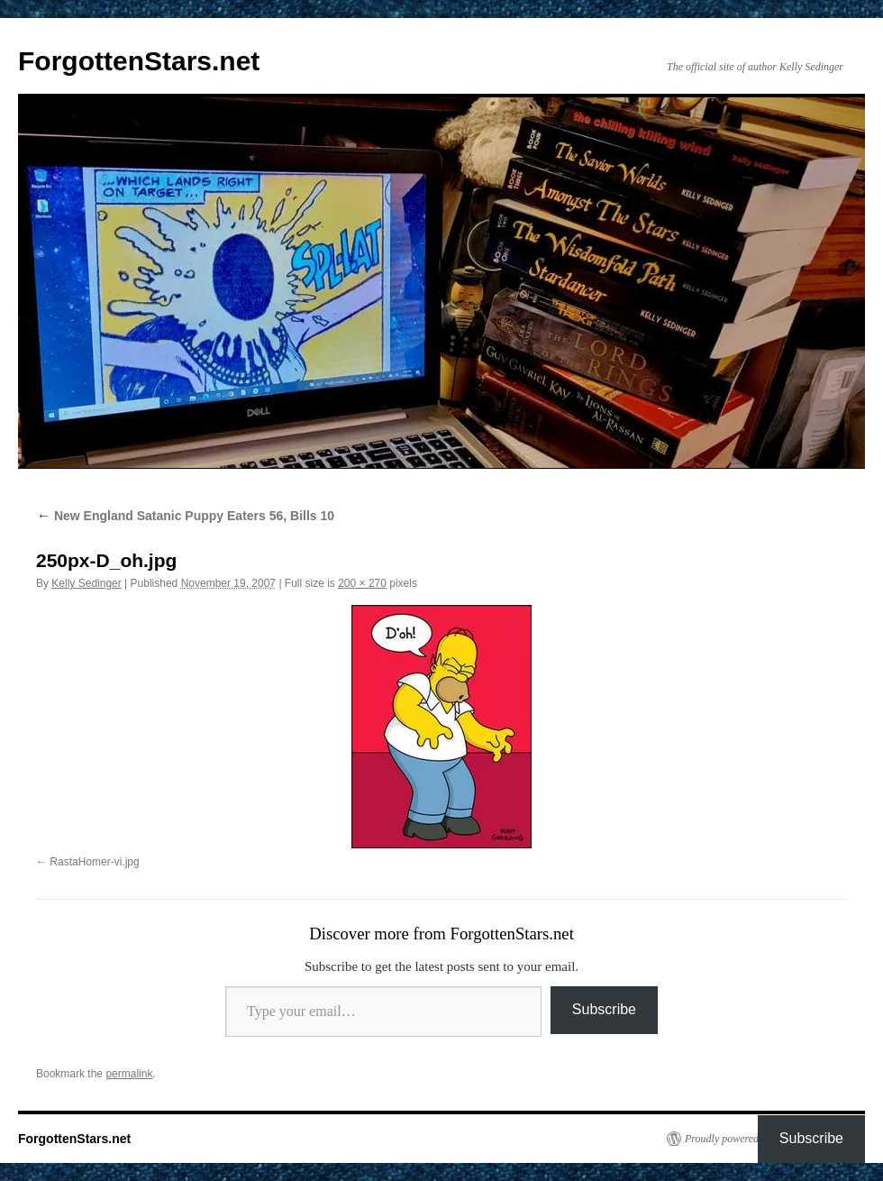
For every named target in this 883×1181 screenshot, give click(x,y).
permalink (128, 1073)
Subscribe (604, 1009)
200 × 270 (362, 583)
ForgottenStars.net (138, 61)
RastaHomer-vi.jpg (94, 862)
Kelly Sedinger (86, 583)
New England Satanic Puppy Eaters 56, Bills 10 (185, 515)
